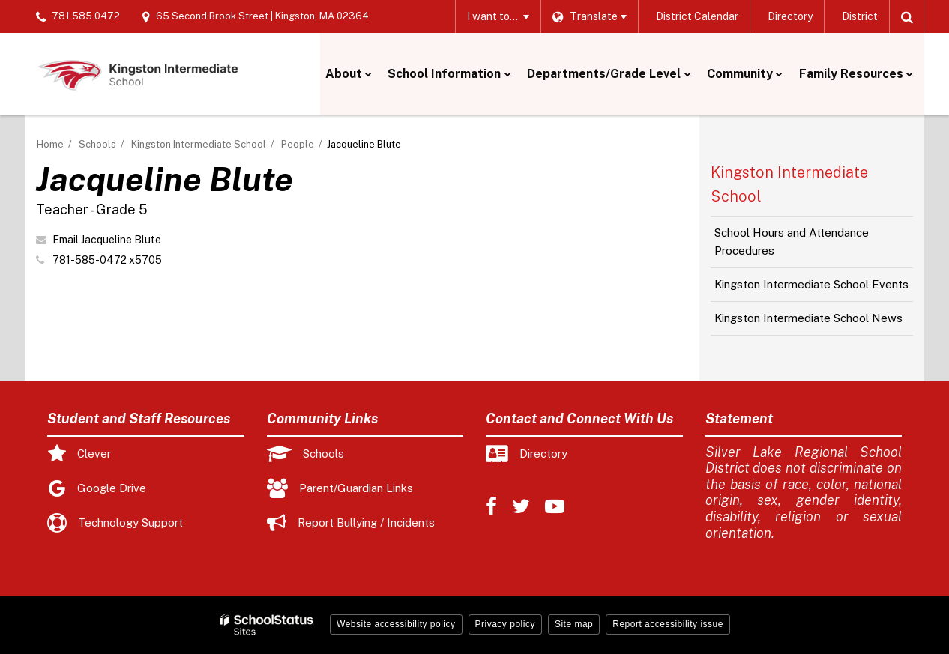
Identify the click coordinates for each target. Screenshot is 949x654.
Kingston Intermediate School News (808, 318)
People (297, 144)
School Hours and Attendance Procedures (791, 241)
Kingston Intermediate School (198, 144)
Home (50, 144)
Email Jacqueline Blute (106, 240)
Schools (97, 144)
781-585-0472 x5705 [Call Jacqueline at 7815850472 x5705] (107, 260)
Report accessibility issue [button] (667, 624)
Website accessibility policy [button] (396, 624)
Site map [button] (574, 624)
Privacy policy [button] (505, 624)
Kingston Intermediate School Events (811, 284)
